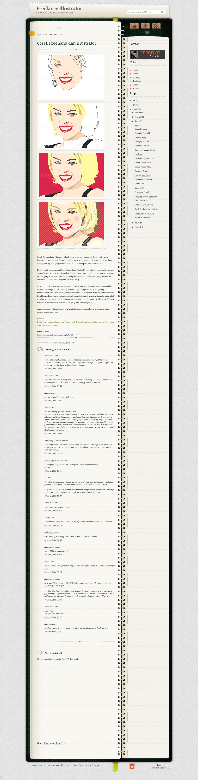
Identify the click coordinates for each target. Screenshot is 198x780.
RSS (156, 25)
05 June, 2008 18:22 (53, 617)
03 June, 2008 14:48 (53, 540)
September (139, 113)
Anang (47, 393)
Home (52, 743)
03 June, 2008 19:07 (53, 554)
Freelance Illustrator (59, 9)
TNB (98, 765)
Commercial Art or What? (145, 213)
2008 (135, 109)
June (137, 125)
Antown (47, 407)
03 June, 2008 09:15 (53, 453)
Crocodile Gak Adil (142, 133)
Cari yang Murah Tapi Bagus (146, 196)
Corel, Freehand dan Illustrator (147, 209)
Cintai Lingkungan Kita (144, 205)
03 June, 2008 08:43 (53, 433)
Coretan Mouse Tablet (143, 179)
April (137, 227)
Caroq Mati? (139, 188)
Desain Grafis (47, 34)
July (137, 121)
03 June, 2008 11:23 (53, 496)
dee (45, 477)
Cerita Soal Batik (141, 200)
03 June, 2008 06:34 (53, 386)
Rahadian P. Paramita (53, 460)
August (138, 117)
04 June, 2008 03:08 (53, 600)
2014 (135, 101)
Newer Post (43, 743)
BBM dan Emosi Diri (143, 217)
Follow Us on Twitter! (134, 25)
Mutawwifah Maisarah (54, 440)
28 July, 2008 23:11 (52, 631)
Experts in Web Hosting (159, 768)
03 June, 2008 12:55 (53, 510)
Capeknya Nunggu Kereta (145, 150)
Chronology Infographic (144, 175)
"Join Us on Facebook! (145, 25)
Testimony (137, 81)
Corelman (138, 154)
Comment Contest (142, 146)
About (135, 73)
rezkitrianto (49, 532)
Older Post (59, 743)
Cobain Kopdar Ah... (143, 167)
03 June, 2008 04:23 (53, 368)
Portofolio (58, 34)
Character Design (141, 171)
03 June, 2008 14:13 (53, 525)
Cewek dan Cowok (142, 192)
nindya (47, 517)
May (137, 223)
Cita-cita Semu (140, 137)
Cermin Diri (139, 184)
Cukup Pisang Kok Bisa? (144, 158)
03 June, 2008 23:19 (53, 572)
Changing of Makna (142, 141)
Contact (146, 32)
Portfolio (136, 77)
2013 (135, 105)
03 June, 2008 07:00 (53, 400)
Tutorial (136, 88)
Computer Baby (141, 129)
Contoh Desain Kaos (143, 163)
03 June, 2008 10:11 (53, 471)
